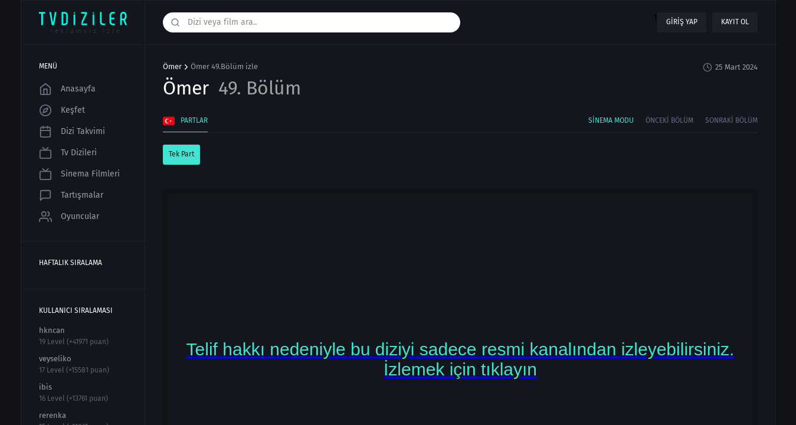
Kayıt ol (735, 22)
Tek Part (181, 154)
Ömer (172, 67)
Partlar (185, 121)
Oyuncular (69, 216)
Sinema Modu (611, 120)
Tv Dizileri (68, 152)
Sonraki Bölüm (731, 120)
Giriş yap (681, 22)
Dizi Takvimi (72, 131)
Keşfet (62, 110)
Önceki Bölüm (669, 120)
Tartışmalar (71, 195)
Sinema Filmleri (79, 174)
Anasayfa (67, 89)
